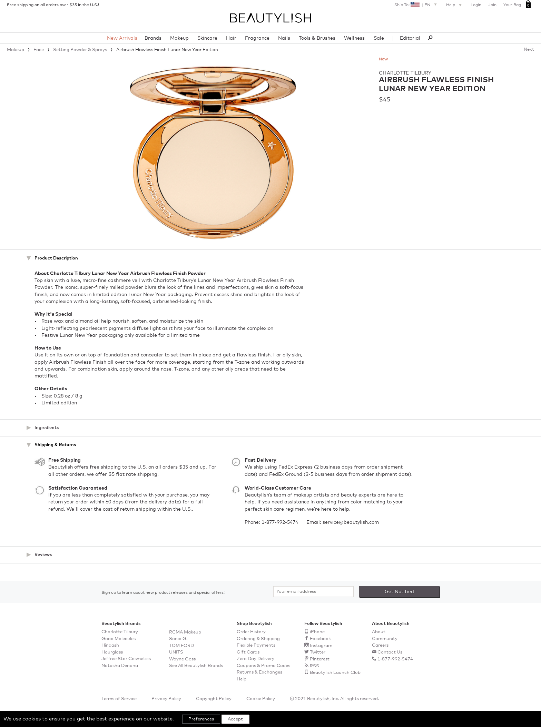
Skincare (207, 38)
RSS (314, 666)
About (378, 632)
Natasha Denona (119, 666)
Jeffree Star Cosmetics (126, 659)
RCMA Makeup (185, 632)
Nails (284, 38)
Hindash (110, 645)
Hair (231, 38)
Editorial (410, 38)
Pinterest (319, 659)
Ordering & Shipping (258, 639)
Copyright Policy (214, 699)
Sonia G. (178, 639)
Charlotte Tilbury (405, 73)
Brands (153, 38)
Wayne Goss (182, 659)
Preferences (201, 719)
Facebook (320, 639)
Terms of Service (119, 699)
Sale (379, 38)
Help (454, 5)
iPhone (317, 632)
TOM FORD (181, 646)
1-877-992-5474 (280, 522)
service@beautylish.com (351, 522)
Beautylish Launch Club (335, 672)
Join (492, 5)
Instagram (321, 646)
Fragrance (257, 38)
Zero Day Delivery (255, 659)
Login (476, 5)
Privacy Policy (166, 699)
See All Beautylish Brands (196, 666)
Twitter (317, 652)
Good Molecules (118, 639)
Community (384, 639)
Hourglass (112, 652)
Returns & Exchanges (259, 672)
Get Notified (399, 591)
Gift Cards (248, 652)
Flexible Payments (256, 645)
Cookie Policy (260, 699)
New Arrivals (122, 38)
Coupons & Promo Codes (263, 666)
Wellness (354, 38)
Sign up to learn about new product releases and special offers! (163, 593)
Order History (251, 632)
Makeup (179, 38)
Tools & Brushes (317, 38)
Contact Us (389, 652)
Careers (380, 645)
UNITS (176, 652)
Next (529, 49)
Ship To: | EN (416, 4)
